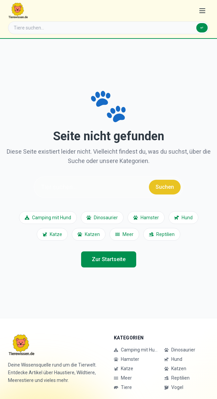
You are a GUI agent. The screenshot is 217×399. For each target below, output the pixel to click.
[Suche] (108, 27)
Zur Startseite (109, 259)
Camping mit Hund (48, 217)
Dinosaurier (102, 217)
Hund (183, 217)
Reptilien (162, 234)
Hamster (146, 217)
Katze (52, 234)
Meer (124, 234)
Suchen (165, 187)
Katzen (88, 234)
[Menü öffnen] (202, 10)
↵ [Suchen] (202, 27)
